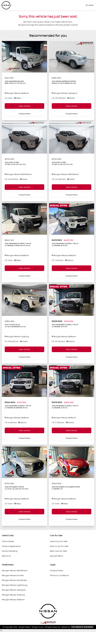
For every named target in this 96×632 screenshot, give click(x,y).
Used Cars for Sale (58, 541)
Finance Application (11, 546)
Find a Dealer (8, 541)
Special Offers (56, 556)
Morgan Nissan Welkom (13, 599)
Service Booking (9, 551)
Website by (77, 627)
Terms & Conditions (59, 575)
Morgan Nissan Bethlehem (15, 570)
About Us (6, 556)
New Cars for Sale (58, 551)
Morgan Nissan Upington (14, 589)
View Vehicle (24, 106)
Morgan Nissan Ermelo (13, 575)
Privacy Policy (56, 570)
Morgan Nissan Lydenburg (14, 585)
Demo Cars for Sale (59, 546)
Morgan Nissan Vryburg (13, 594)
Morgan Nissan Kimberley (14, 580)
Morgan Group (38, 627)
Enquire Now (24, 113)
